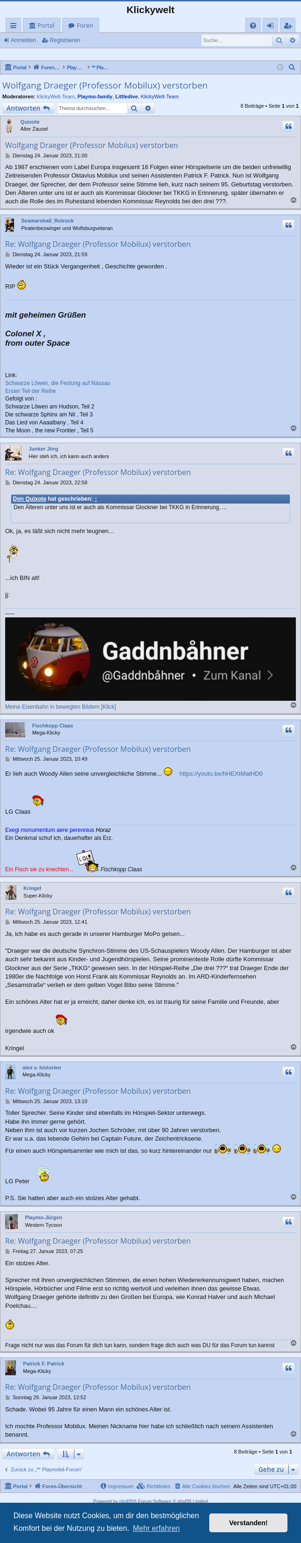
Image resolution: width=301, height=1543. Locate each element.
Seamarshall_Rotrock (47, 220)
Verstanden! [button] (248, 1523)
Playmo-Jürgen (43, 1217)
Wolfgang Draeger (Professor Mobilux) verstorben (105, 85)
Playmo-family (95, 96)
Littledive (126, 96)
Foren (85, 25)
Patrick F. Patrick (43, 1363)
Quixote (30, 122)
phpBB (126, 1501)
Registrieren (65, 40)
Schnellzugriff (15, 27)
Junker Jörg (43, 449)
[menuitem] (253, 25)
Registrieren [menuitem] (290, 27)
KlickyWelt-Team (55, 96)
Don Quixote (29, 499)
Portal (45, 25)
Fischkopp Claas (52, 725)
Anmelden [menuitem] (273, 27)
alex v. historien (41, 1067)
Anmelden (23, 40)
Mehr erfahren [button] (156, 1528)
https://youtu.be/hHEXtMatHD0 (221, 773)
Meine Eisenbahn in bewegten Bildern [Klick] (60, 707)
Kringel (32, 888)
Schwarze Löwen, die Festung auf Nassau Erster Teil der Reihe (57, 387)
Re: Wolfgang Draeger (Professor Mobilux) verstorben (98, 244)
